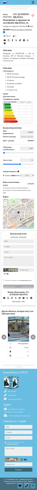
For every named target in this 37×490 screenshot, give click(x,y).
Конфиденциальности (26, 479)
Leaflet (16, 228)
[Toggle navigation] (32, 2)
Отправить (18, 286)
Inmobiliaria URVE (13, 479)
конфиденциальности (26, 280)
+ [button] (5, 201)
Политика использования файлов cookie (15, 481)
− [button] (5, 204)
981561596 (14, 237)
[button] (3, 337)
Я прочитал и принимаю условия (18, 280)
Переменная (15, 175)
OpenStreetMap (24, 228)
